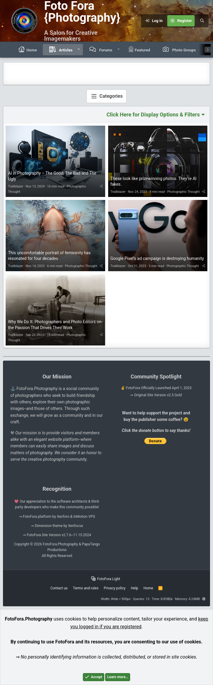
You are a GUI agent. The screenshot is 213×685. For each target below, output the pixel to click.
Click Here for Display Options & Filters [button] (153, 114)
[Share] (101, 186)
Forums (105, 50)
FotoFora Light (105, 579)
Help (134, 588)
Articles (65, 50)
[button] (79, 49)
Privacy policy (114, 588)
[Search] (202, 20)
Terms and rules (86, 588)
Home (27, 49)
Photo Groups (183, 50)
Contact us (59, 588)
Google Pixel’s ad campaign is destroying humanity (157, 258)
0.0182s (167, 599)
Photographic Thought (183, 192)
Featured (139, 49)
